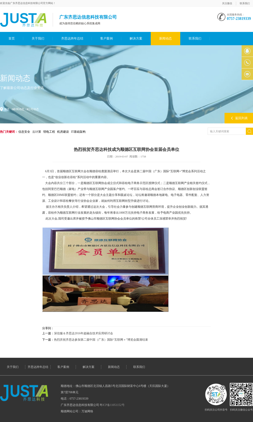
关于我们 (38, 38)
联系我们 (245, 3)
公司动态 (33, 109)
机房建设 (63, 131)
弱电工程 (49, 131)
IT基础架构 (78, 131)
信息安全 (24, 131)
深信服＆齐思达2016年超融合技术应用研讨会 (83, 333)
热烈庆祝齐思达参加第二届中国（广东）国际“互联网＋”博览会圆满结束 (101, 339)
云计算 (36, 131)
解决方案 (136, 38)
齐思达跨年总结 (72, 38)
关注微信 (227, 3)
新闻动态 (165, 38)
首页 (11, 38)
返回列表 (241, 118)
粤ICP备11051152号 (112, 405)
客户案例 (106, 38)
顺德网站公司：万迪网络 (77, 411)
